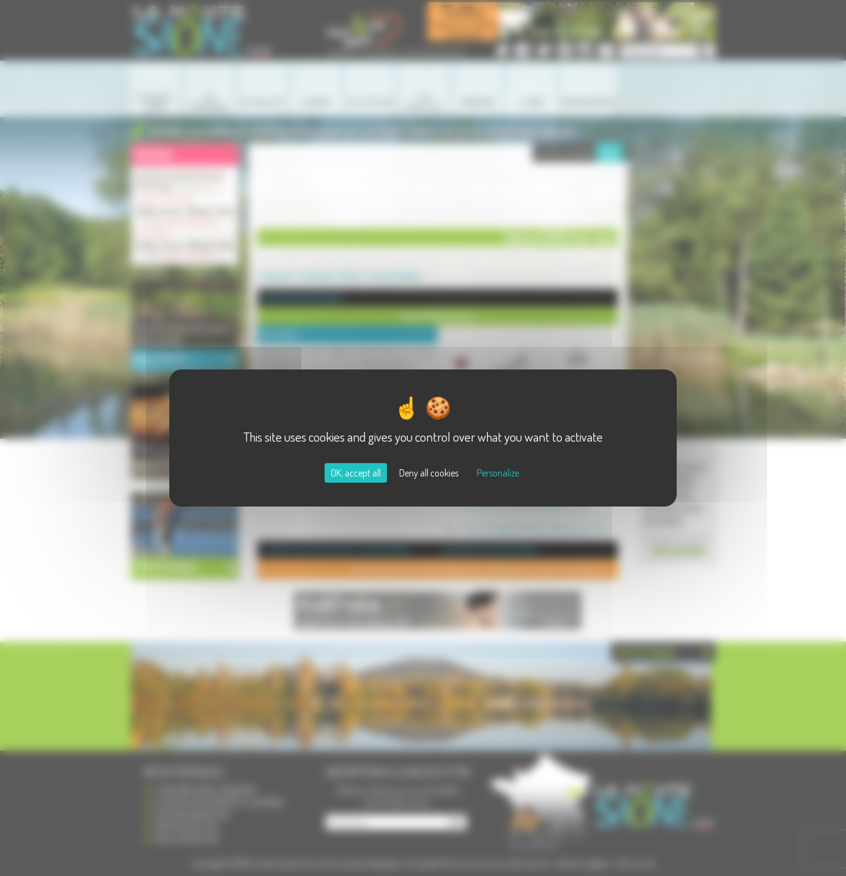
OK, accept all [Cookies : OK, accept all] (356, 473)
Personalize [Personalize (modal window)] (498, 473)
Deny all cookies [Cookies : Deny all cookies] (428, 473)
